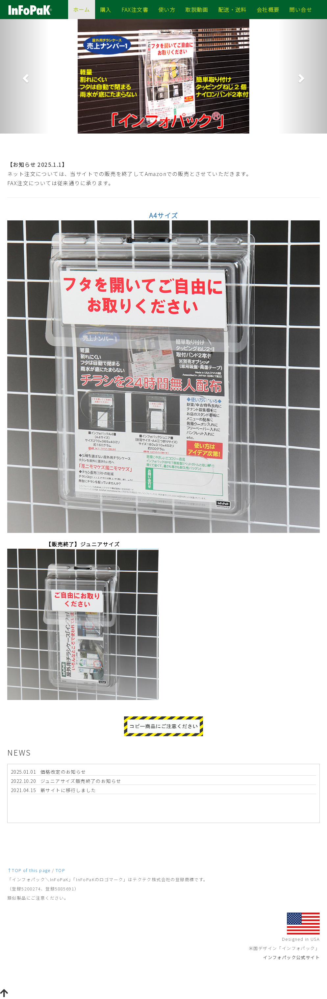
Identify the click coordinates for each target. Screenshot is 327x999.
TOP (60, 870)
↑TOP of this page (29, 870)
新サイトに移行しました (68, 790)
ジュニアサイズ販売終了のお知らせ (80, 781)
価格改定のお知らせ (63, 771)
